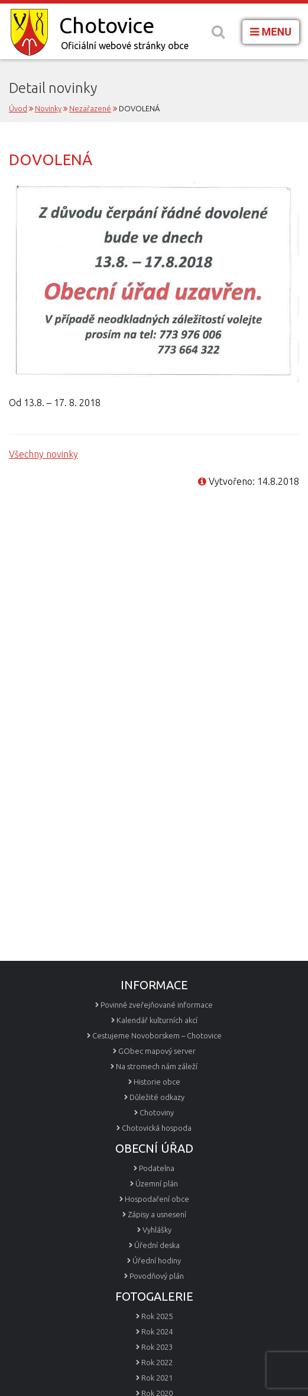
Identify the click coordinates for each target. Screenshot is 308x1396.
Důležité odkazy (156, 1097)
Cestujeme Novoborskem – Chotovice (157, 1035)
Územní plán (156, 1183)
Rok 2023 (157, 1347)
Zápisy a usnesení (157, 1214)
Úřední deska (157, 1245)
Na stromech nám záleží (156, 1066)
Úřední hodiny (156, 1260)
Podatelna (156, 1168)
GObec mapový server (157, 1051)
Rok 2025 (157, 1316)
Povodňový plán (156, 1276)
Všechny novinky (43, 454)
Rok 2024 (157, 1331)
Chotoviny (157, 1112)
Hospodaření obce (157, 1199)
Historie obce (157, 1081)
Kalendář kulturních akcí (156, 1020)
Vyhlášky (156, 1229)
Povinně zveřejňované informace (156, 1005)
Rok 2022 (157, 1362)
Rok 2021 (157, 1378)
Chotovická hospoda (157, 1128)
